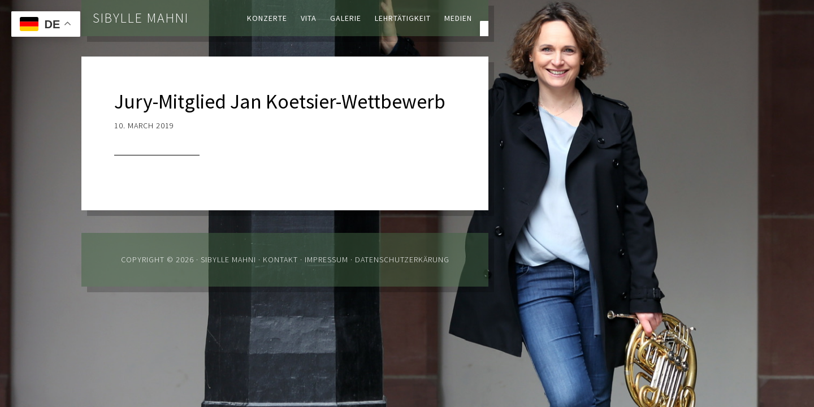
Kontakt (280, 259)
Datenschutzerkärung (402, 259)
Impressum (326, 259)
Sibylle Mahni (141, 18)
